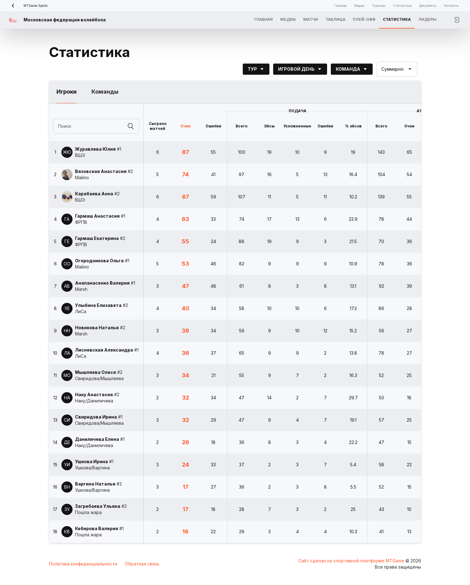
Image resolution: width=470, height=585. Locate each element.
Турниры (379, 5)
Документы (428, 5)
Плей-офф (364, 19)
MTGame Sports (27, 5)
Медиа (359, 5)
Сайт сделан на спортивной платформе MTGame (352, 560)
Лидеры (427, 19)
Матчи (310, 19)
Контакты (451, 5)
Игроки (66, 91)
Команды (104, 91)
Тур (256, 69)
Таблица (335, 19)
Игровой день (300, 69)
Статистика (402, 5)
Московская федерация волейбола (65, 19)
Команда (352, 69)
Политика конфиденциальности (83, 563)
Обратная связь (142, 563)
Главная (340, 5)
